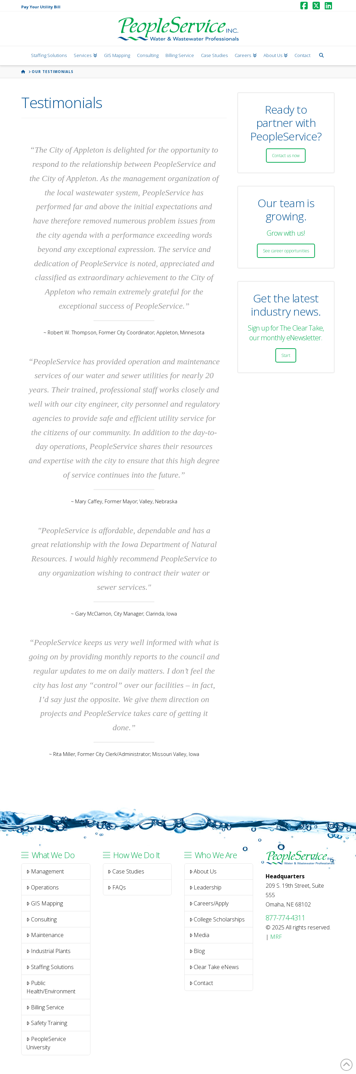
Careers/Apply (209, 903)
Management (45, 871)
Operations (42, 887)
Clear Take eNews (214, 967)
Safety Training (46, 1023)
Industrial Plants (48, 951)
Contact (201, 983)
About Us (203, 871)
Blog (197, 951)
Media (199, 935)
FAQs (117, 887)
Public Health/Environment (50, 987)
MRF (276, 937)
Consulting (41, 919)
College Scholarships (217, 919)
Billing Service (45, 1007)
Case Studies (126, 871)
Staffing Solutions (50, 967)
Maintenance (45, 935)
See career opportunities (286, 251)
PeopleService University (46, 1043)
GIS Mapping (44, 903)
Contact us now (286, 155)
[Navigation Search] (321, 55)
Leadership (205, 887)
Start (285, 355)
